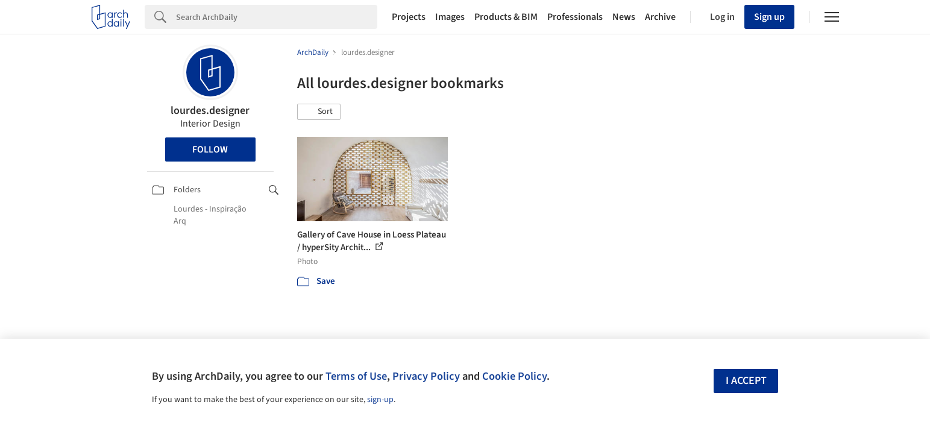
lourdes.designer (210, 110)
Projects (409, 17)
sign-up (380, 400)
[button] (319, 112)
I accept (746, 380)
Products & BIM (506, 17)
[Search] (276, 17)
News (623, 17)
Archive (660, 17)
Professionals (575, 17)
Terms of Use (356, 376)
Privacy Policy (426, 376)
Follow (210, 149)
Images (450, 17)
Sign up (769, 17)
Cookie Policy (514, 376)
